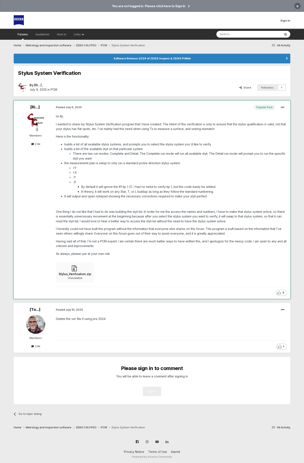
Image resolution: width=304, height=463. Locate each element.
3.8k (35, 346)
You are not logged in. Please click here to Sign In (148, 6)
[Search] (237, 34)
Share (245, 87)
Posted (69, 107)
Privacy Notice (134, 451)
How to (61, 34)
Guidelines (42, 34)
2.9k (35, 144)
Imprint (175, 451)
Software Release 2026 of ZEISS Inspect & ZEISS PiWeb (152, 58)
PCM (54, 89)
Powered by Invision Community (152, 456)
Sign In (285, 20)
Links (79, 34)
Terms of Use (157, 451)
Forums (23, 36)
